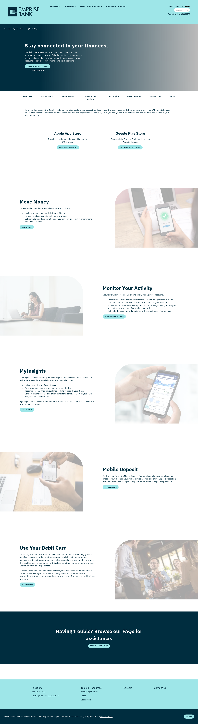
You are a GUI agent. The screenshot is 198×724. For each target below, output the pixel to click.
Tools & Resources (91, 687)
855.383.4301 (38, 691)
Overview (27, 96)
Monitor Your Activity (91, 97)
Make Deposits (134, 96)
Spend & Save (18, 29)
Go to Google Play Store (130, 147)
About (171, 6)
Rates (83, 695)
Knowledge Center (89, 691)
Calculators (86, 699)
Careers (127, 687)
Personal (55, 6)
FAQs (172, 96)
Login (187, 6)
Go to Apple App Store (68, 147)
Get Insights (113, 96)
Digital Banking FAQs (99, 646)
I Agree (189, 716)
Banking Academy (116, 6)
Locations (37, 687)
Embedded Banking (91, 6)
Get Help (179, 6)
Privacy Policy (106, 716)
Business (70, 6)
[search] (188, 10)
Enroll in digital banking (37, 70)
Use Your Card (155, 96)
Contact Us (160, 687)
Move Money (68, 96)
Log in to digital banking (37, 66)
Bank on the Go (47, 96)
